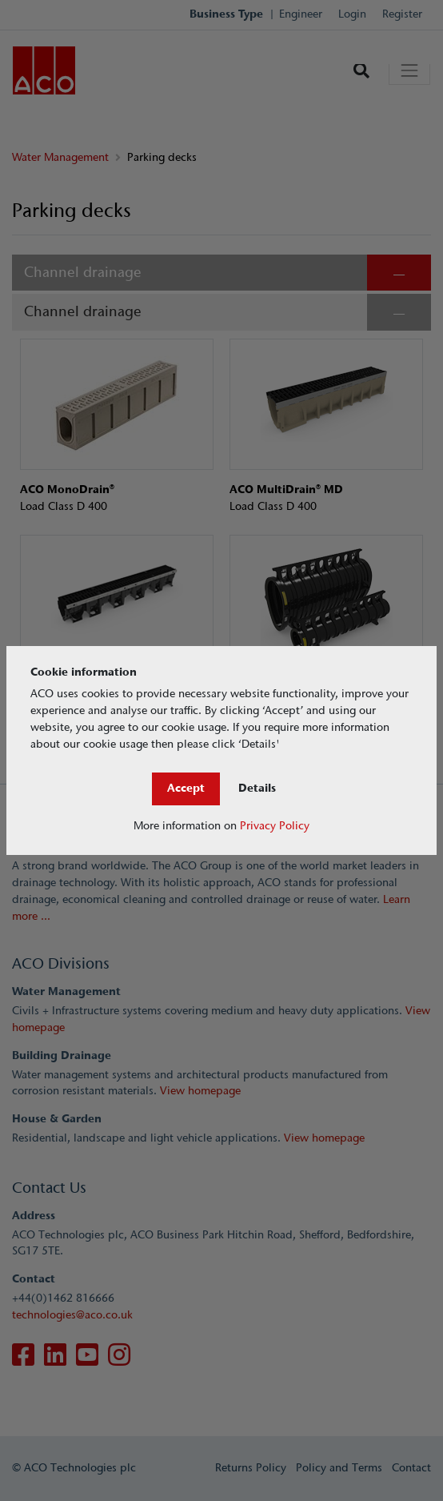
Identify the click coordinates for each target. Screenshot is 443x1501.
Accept (186, 788)
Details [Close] (257, 788)
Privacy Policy (274, 825)
